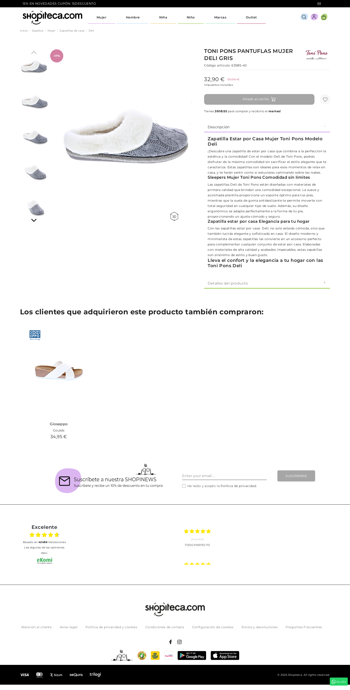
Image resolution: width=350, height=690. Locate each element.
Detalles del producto (267, 283)
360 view (174, 216)
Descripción (267, 126)
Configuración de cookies (213, 627)
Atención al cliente (36, 627)
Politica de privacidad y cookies (111, 627)
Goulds (58, 430)
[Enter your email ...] (224, 476)
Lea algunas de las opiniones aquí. (44, 550)
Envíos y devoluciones (260, 627)
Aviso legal (69, 627)
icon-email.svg (319, 4)
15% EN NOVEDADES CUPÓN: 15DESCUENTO (59, 4)
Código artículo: (217, 65)
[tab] (267, 126)
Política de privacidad (238, 486)
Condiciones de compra (164, 627)
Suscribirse (296, 476)
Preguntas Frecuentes (304, 627)
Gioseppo (59, 424)
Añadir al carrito (259, 99)
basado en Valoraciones (44, 542)
